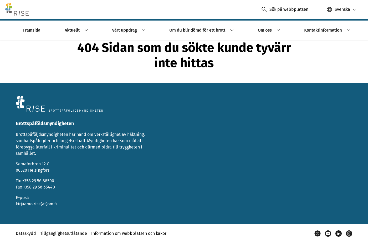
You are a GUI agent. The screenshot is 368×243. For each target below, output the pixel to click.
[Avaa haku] (284, 9)
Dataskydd (26, 233)
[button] (341, 9)
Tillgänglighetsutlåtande (63, 233)
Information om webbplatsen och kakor (128, 233)
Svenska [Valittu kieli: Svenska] (342, 9)
